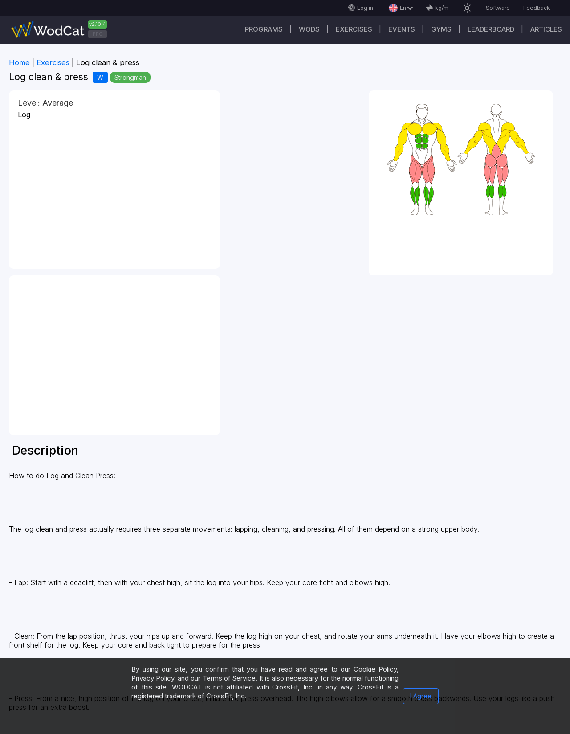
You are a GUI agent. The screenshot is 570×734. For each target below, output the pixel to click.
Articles (546, 29)
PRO (98, 34)
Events (401, 29)
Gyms (441, 29)
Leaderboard (491, 29)
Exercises (354, 29)
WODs (309, 29)
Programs (264, 29)
